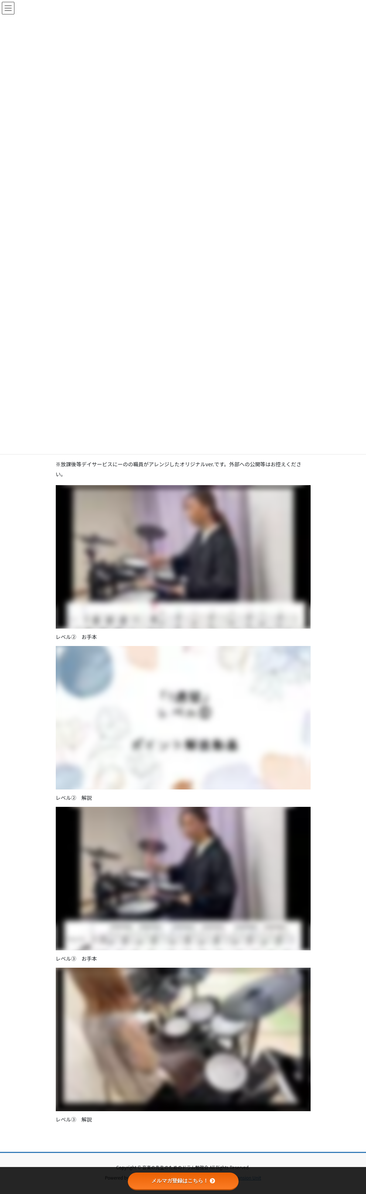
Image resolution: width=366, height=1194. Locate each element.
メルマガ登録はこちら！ (183, 1180)
